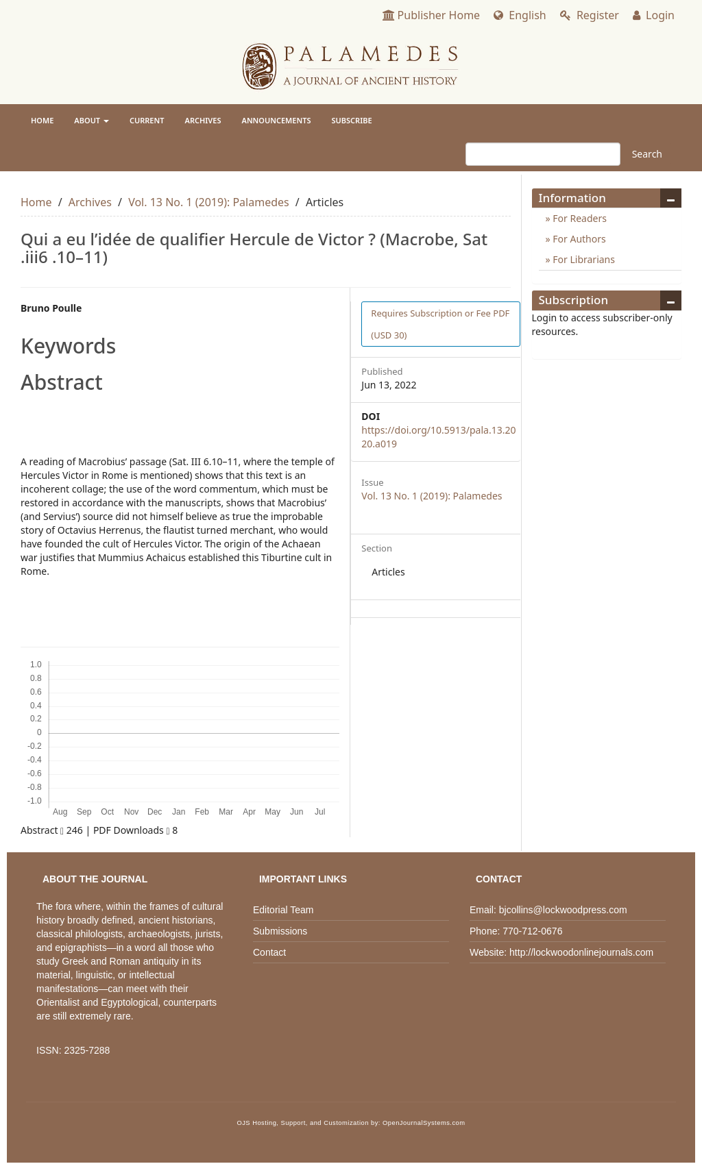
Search (647, 153)
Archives (203, 120)
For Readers (578, 218)
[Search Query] (542, 154)
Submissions (280, 931)
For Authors (578, 238)
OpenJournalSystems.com (424, 1122)
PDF (440, 324)
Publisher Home (432, 15)
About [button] (91, 120)
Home (42, 120)
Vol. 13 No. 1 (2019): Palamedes (208, 202)
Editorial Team (283, 909)
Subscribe (351, 120)
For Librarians (582, 259)
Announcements (276, 120)
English (520, 15)
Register (589, 15)
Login (654, 15)
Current (147, 120)
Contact (269, 952)
